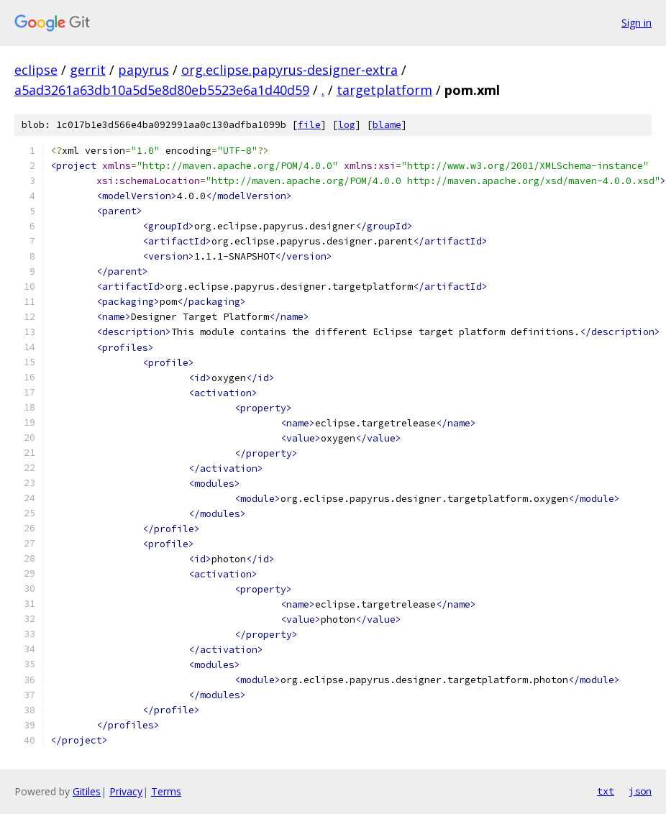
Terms (166, 791)
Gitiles (87, 791)
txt (605, 791)
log (346, 125)
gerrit (88, 69)
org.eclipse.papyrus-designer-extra (289, 69)
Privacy (125, 791)
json (640, 791)
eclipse (36, 69)
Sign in (636, 22)
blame (387, 125)
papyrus (143, 69)
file (309, 125)
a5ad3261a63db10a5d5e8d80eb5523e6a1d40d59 (161, 90)
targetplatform (384, 90)
